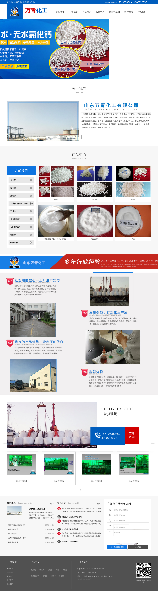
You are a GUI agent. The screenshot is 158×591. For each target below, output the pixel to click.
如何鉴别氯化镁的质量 (70, 529)
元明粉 (133, 239)
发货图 (61, 576)
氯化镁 (13, 188)
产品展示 (87, 12)
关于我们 (79, 88)
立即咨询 (132, 435)
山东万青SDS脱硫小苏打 (17, 538)
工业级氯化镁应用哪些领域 (72, 517)
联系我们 (142, 12)
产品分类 (21, 170)
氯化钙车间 (114, 12)
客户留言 (128, 12)
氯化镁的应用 (13, 542)
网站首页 (60, 12)
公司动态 (11, 503)
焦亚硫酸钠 (15, 219)
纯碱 (57, 570)
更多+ (52, 504)
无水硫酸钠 (15, 227)
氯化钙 (13, 180)
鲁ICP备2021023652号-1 (85, 579)
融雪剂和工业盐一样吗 (70, 542)
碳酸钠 (13, 235)
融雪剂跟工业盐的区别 (37, 509)
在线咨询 (138, 547)
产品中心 (79, 155)
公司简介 (73, 12)
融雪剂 (13, 196)
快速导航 (13, 562)
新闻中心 (100, 12)
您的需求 (131, 536)
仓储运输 (14, 242)
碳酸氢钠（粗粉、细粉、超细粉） (56, 239)
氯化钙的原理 (13, 529)
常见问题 (61, 503)
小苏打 (53, 576)
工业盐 (13, 211)
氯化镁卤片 (12, 534)
